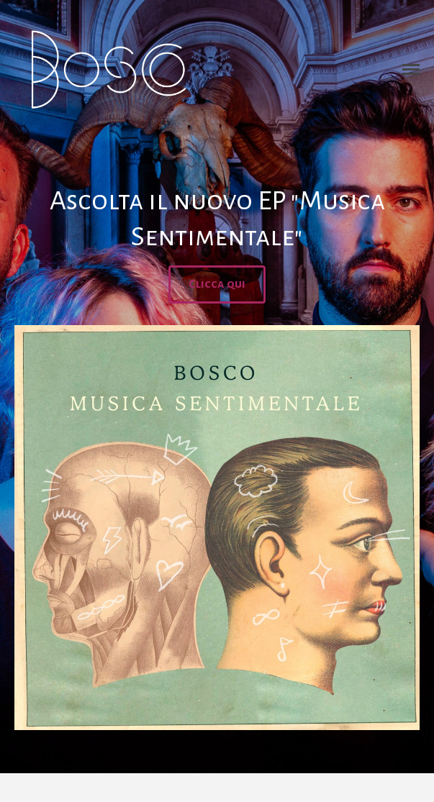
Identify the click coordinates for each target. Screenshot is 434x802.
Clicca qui (217, 284)
